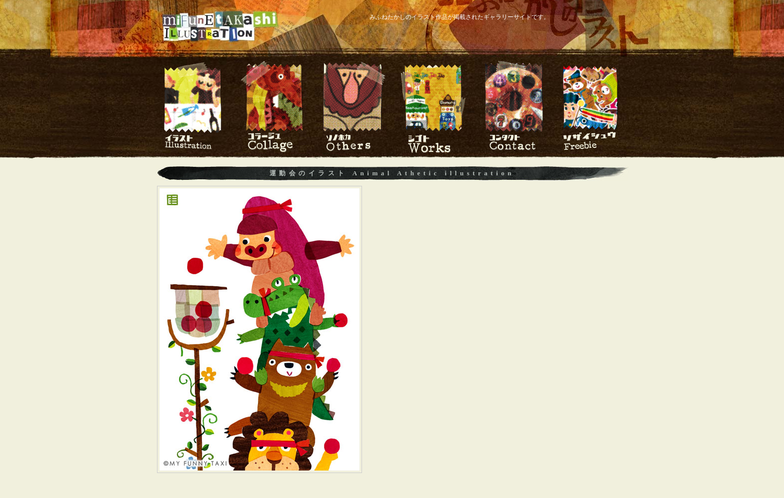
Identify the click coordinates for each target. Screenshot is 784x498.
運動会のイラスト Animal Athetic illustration (392, 173)
